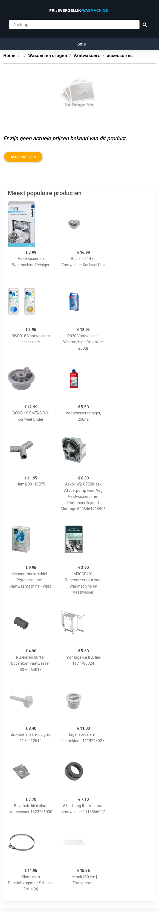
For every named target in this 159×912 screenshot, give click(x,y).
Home (80, 44)
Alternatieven (23, 157)
